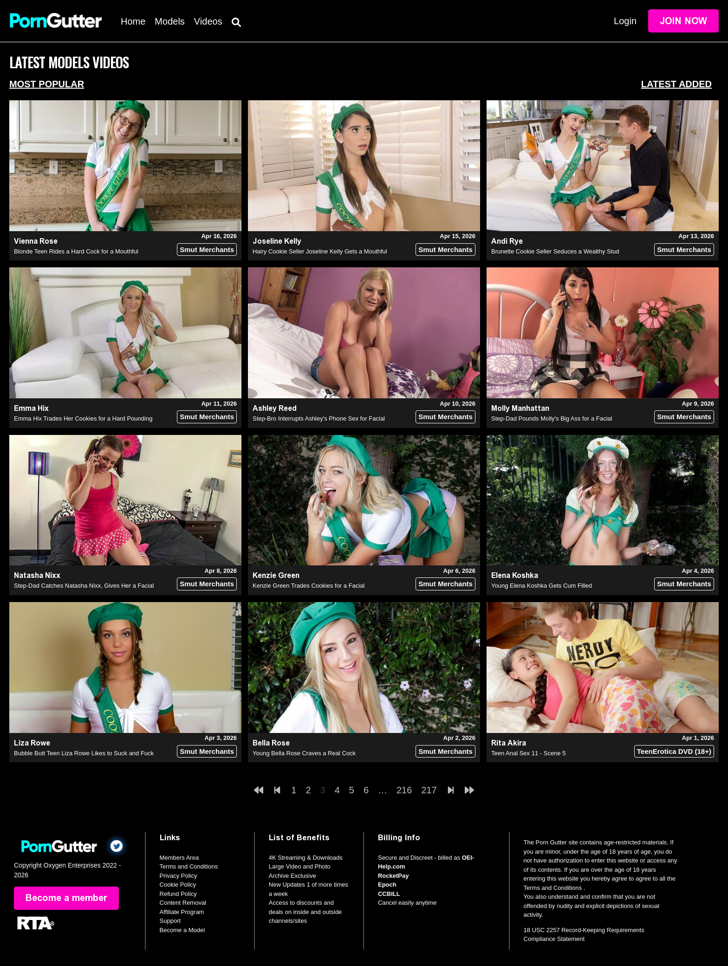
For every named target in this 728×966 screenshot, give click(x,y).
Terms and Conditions (189, 866)
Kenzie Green (276, 575)
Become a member (66, 898)
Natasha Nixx (37, 575)
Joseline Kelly (277, 241)
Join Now (683, 20)
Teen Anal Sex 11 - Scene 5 (528, 753)
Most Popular (46, 84)
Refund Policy (178, 893)
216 (404, 790)
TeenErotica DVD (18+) (674, 751)
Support (170, 920)
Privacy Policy (178, 875)
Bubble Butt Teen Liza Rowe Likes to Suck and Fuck (84, 753)
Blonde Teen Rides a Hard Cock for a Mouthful (76, 251)
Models (169, 21)
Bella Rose (271, 743)
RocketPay (393, 875)
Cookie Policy (178, 884)
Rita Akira (508, 743)
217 (428, 790)
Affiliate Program (182, 911)
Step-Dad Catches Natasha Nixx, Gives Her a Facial (84, 585)
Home (133, 21)
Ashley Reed (275, 408)
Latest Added (676, 84)
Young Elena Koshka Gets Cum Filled (541, 585)
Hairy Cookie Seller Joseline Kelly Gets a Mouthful (320, 251)
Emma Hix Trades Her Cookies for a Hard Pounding (83, 418)
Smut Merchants (207, 249)
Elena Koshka (514, 575)
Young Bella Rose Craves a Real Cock (304, 753)
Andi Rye (507, 241)
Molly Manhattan (520, 408)
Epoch (387, 884)
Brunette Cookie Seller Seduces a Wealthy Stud (555, 251)
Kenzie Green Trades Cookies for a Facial (308, 585)
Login (625, 21)
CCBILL (389, 893)
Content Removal (183, 902)
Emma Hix (31, 408)
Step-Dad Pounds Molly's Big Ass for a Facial (551, 418)
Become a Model (182, 930)
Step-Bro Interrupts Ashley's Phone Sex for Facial (319, 418)
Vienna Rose (36, 241)
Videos (208, 21)
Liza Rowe (32, 743)
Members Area (179, 857)
